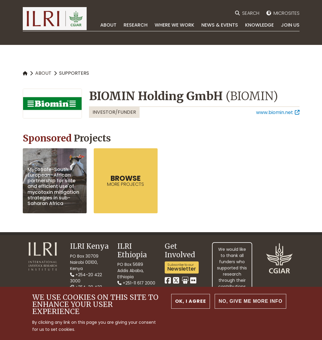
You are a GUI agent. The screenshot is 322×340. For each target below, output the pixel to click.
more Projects (125, 180)
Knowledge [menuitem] (259, 25)
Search (250, 13)
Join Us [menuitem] (290, 25)
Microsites (287, 13)
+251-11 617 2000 (136, 283)
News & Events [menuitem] (219, 25)
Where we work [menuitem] (174, 25)
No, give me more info (250, 302)
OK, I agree (190, 303)
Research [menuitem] (136, 25)
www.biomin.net (274, 112)
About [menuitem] (108, 25)
